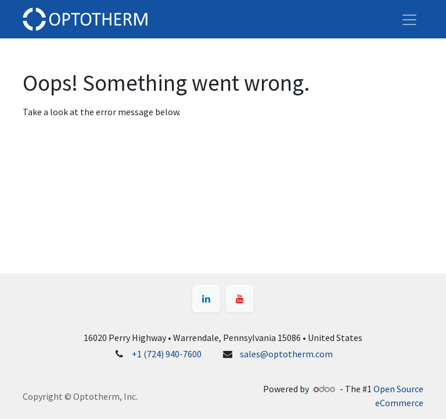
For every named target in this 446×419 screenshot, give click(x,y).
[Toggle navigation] (409, 19)
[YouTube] (240, 299)
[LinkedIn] (206, 299)
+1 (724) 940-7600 (167, 354)
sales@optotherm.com (286, 354)
